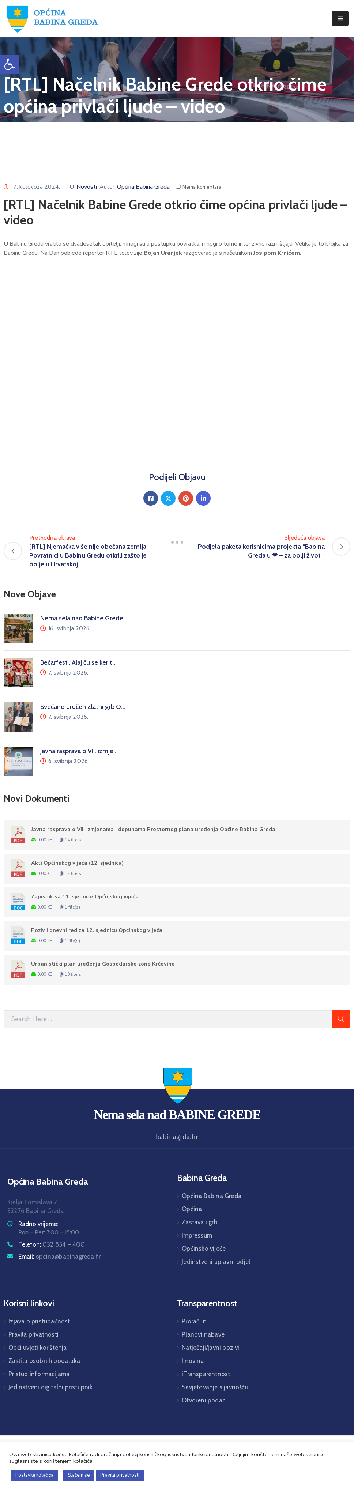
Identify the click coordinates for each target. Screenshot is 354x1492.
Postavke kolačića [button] (34, 1475)
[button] (9, 64)
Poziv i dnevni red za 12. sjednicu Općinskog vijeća (96, 930)
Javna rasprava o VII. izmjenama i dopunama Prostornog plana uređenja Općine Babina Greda (153, 829)
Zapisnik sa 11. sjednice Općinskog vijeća (85, 896)
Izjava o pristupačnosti (40, 1321)
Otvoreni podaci (204, 1400)
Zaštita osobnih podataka (44, 1360)
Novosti (86, 187)
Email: (59, 1256)
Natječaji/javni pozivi (210, 1347)
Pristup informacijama (38, 1374)
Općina (192, 1209)
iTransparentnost (206, 1374)
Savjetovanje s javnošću (215, 1387)
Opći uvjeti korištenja (37, 1347)
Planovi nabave (203, 1334)
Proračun (194, 1321)
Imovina (193, 1360)
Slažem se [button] (79, 1475)
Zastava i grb (200, 1222)
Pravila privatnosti (33, 1334)
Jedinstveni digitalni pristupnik (50, 1387)
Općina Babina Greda (143, 187)
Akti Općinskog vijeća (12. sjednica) (77, 862)
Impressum (197, 1235)
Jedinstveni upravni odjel (216, 1261)
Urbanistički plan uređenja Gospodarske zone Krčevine (103, 963)
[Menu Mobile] (340, 18)
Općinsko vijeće (204, 1248)
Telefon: (51, 1244)
